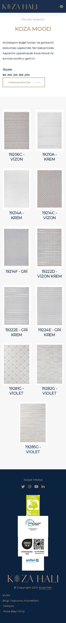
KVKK (5, 595)
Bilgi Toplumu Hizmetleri (19, 600)
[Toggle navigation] (61, 6)
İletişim (7, 606)
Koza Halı (45, 587)
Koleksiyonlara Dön (23, 82)
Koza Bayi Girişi (12, 611)
